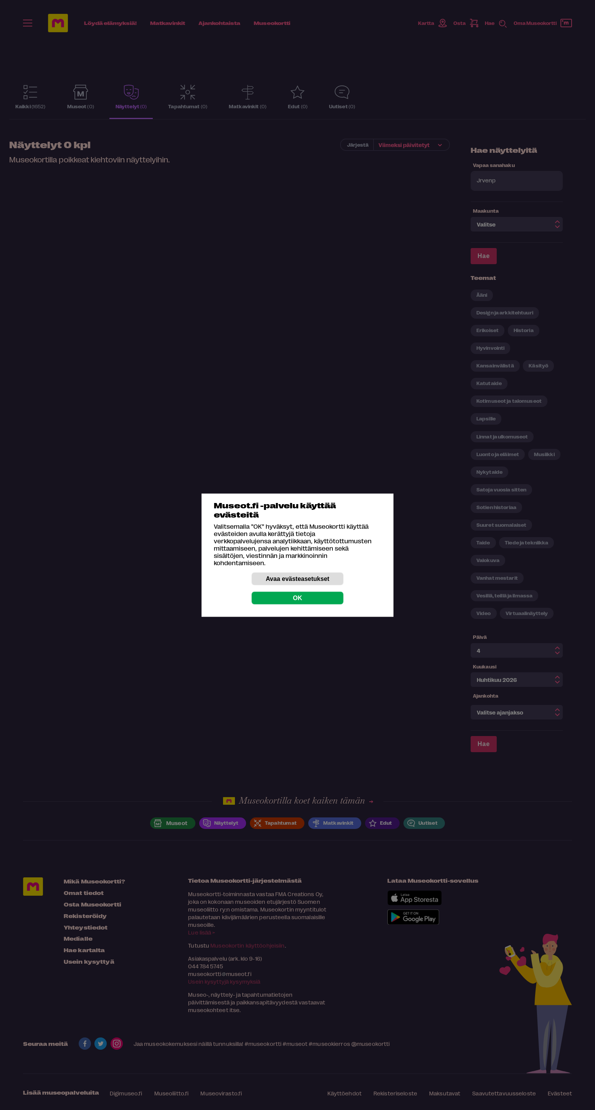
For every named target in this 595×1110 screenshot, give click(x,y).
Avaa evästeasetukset (297, 578)
